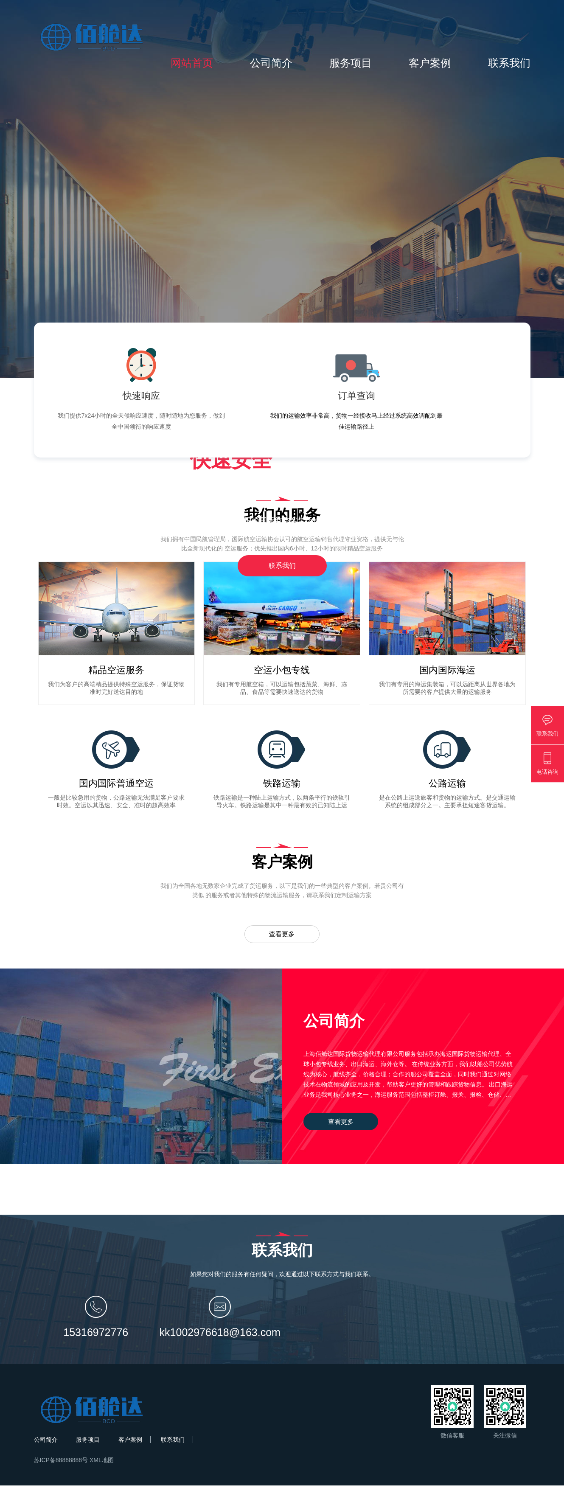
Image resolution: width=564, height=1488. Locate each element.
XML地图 (102, 1462)
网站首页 (192, 63)
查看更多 (282, 935)
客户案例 (430, 63)
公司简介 (271, 63)
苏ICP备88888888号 (61, 1462)
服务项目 (350, 63)
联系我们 (509, 63)
